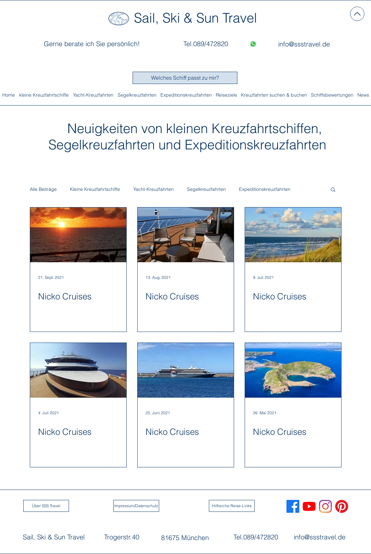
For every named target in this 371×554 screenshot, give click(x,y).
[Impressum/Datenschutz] (136, 506)
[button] (333, 190)
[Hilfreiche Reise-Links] (232, 506)
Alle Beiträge (43, 189)
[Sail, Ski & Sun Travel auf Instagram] (325, 506)
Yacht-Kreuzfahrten (153, 189)
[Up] (357, 14)
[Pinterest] (341, 506)
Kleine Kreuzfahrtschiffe (95, 189)
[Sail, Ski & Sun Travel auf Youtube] (309, 506)
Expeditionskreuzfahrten (264, 189)
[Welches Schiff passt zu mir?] (185, 78)
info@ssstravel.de (319, 537)
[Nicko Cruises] (78, 234)
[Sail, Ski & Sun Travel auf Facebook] (292, 506)
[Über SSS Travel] (46, 506)
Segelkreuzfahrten (206, 189)
